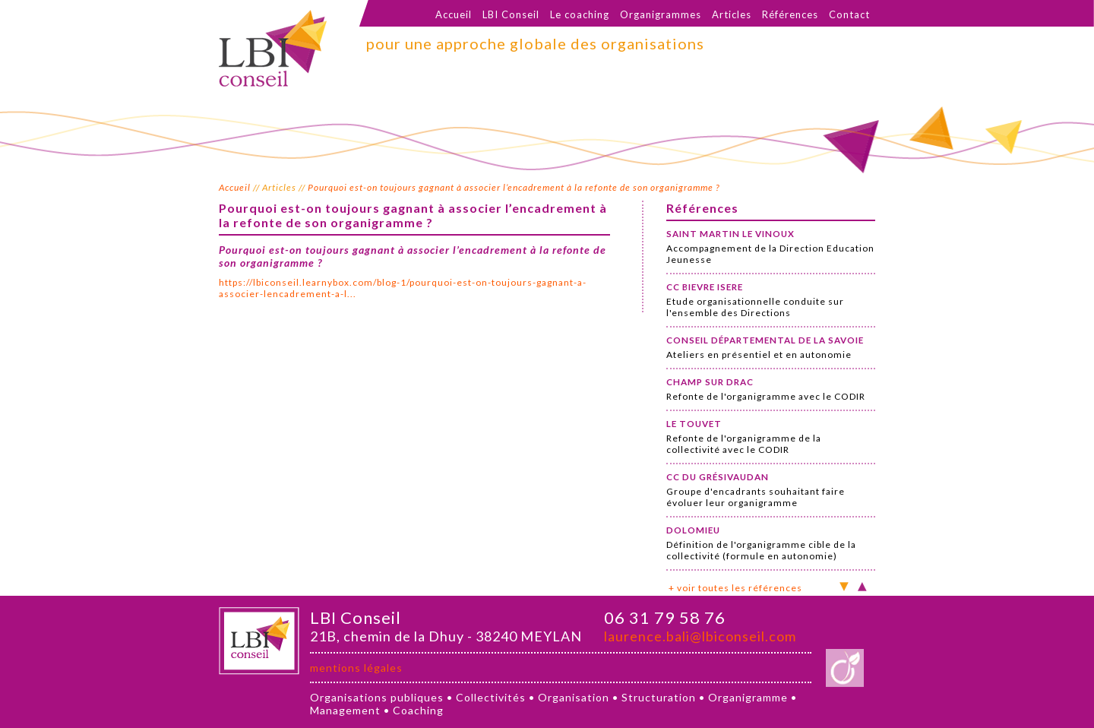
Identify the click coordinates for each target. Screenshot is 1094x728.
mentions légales (356, 667)
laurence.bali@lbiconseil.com (700, 636)
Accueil (453, 14)
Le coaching (579, 14)
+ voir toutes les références (735, 587)
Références (790, 14)
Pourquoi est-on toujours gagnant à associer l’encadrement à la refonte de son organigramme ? (513, 187)
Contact (849, 14)
